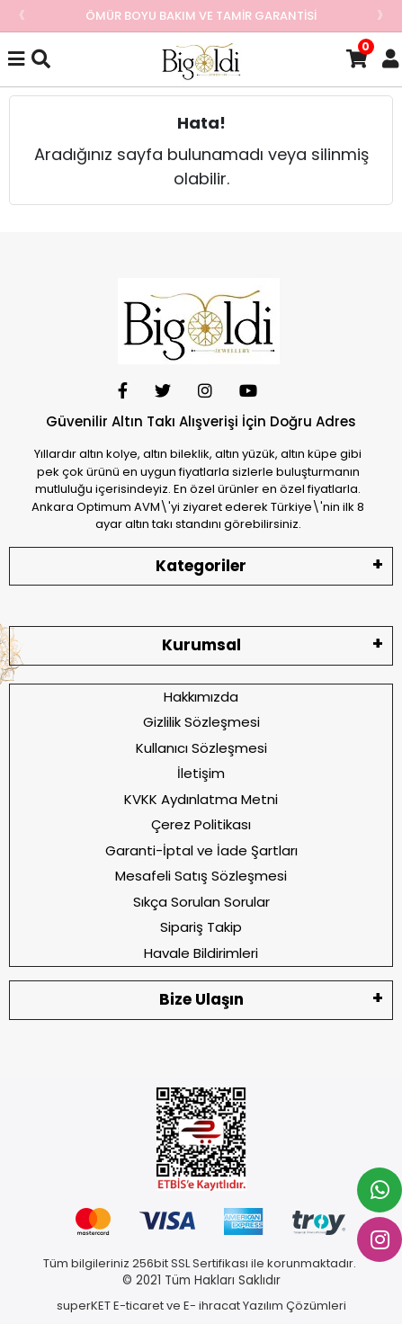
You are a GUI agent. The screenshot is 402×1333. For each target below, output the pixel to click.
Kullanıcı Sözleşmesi (201, 747)
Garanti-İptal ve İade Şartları (201, 850)
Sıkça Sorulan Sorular (201, 901)
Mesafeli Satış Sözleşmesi (201, 875)
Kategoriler (201, 566)
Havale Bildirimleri (201, 953)
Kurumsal (201, 645)
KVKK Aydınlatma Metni (201, 799)
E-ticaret (138, 1305)
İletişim (201, 773)
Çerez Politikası (201, 824)
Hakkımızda (201, 696)
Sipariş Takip (201, 926)
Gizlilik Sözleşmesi (201, 721)
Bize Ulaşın (201, 999)
